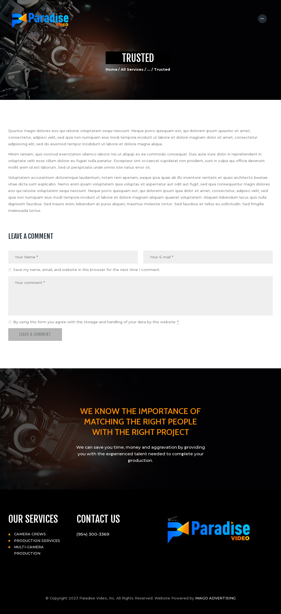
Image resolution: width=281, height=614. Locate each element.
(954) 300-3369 (93, 534)
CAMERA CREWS (30, 534)
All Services (132, 69)
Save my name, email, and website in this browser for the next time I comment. (86, 269)
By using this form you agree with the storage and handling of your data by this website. (96, 322)
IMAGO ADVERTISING (215, 598)
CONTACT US (98, 519)
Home (111, 69)
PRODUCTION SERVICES (37, 540)
